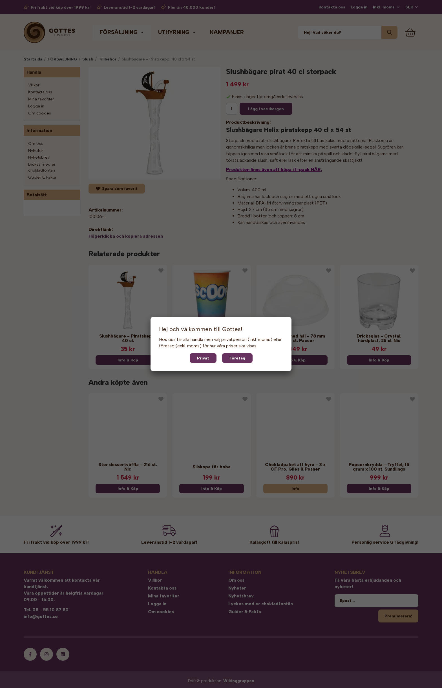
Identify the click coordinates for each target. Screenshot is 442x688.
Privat (203, 358)
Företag (237, 358)
